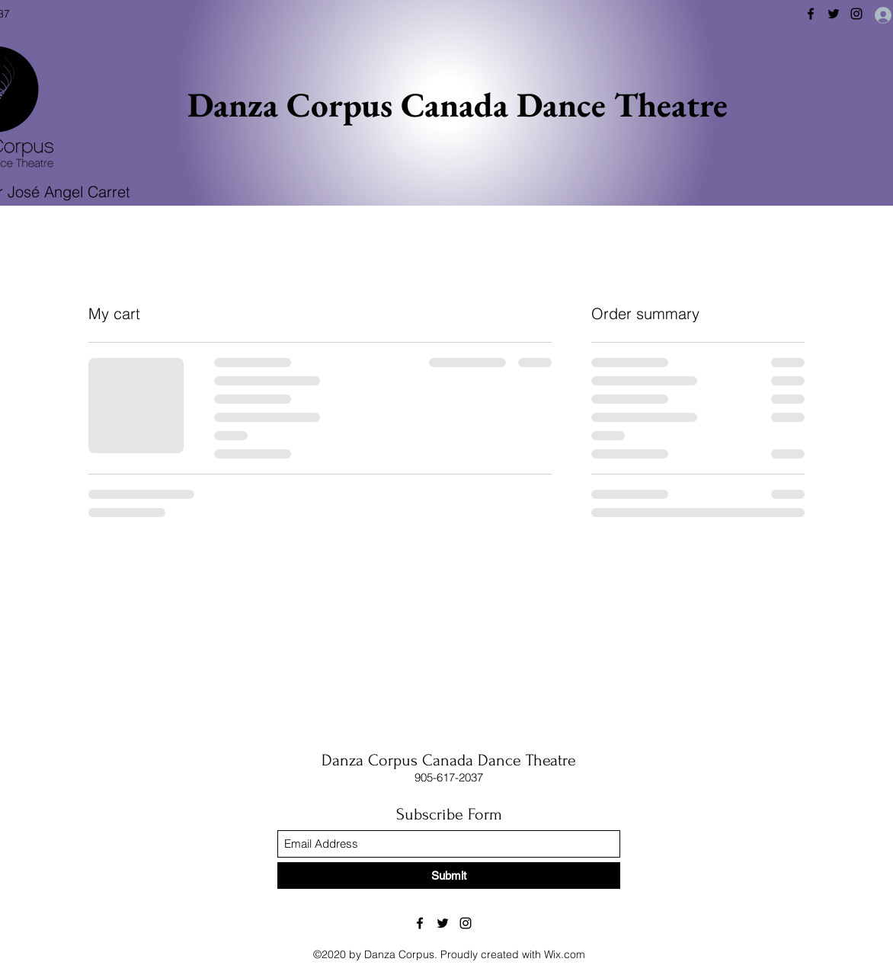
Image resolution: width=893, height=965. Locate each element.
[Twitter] (833, 13)
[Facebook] (810, 13)
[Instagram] (856, 13)
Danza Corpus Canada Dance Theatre (457, 104)
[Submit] (448, 875)
